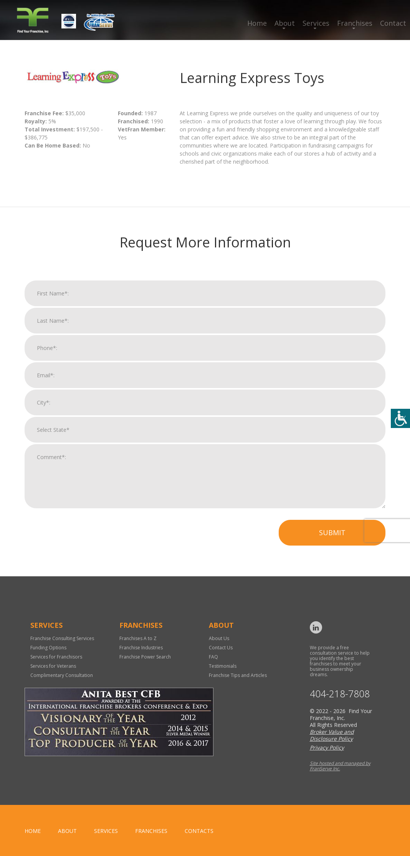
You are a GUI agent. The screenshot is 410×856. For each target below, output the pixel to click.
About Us (219, 638)
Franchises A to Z (138, 638)
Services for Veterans (53, 666)
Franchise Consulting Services (62, 638)
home (33, 830)
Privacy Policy (327, 747)
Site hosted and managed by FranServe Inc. (340, 766)
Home (257, 23)
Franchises (354, 23)
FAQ (213, 657)
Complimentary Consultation (61, 675)
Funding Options (48, 647)
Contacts (199, 830)
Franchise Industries (141, 647)
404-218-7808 (340, 693)
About (284, 23)
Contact (393, 23)
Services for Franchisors (56, 657)
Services (316, 23)
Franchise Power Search (145, 657)
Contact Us (221, 647)
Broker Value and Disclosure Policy (332, 735)
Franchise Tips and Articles (238, 675)
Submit (332, 539)
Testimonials (222, 666)
